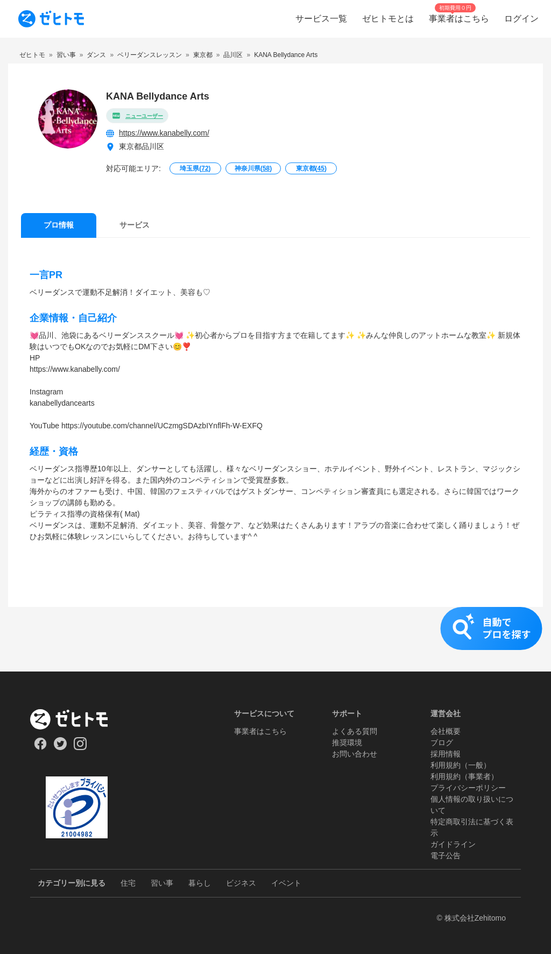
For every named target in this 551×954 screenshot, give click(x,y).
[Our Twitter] (60, 747)
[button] (275, 639)
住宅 (128, 883)
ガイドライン (453, 844)
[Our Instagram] (80, 747)
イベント (286, 883)
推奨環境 (347, 742)
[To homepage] (51, 19)
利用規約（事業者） (464, 776)
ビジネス (241, 883)
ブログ (441, 742)
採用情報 (445, 754)
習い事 (162, 883)
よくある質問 (354, 731)
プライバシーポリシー (468, 787)
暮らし (199, 883)
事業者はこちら (260, 731)
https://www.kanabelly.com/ (164, 133)
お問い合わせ (354, 754)
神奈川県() (253, 168)
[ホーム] (76, 719)
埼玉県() (195, 168)
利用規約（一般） (460, 765)
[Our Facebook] (40, 747)
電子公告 (445, 855)
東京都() (311, 168)
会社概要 (445, 731)
